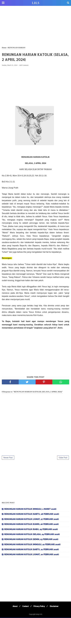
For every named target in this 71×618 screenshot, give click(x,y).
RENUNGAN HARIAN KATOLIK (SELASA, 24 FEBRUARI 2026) (32, 535)
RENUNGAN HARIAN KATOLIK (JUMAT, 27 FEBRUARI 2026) (31, 519)
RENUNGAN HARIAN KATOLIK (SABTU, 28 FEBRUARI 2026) (31, 514)
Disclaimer (54, 607)
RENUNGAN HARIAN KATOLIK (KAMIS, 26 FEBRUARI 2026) (31, 524)
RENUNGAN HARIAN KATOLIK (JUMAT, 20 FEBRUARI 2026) (31, 555)
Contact (25, 607)
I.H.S (35, 3)
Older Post (63, 458)
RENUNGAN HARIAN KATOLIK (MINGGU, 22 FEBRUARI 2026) (32, 545)
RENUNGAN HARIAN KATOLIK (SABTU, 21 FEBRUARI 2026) (31, 550)
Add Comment (23, 65)
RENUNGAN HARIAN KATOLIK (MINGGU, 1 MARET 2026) (30, 509)
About (14, 607)
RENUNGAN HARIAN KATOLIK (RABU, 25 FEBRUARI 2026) (31, 529)
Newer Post (8, 458)
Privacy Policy (39, 607)
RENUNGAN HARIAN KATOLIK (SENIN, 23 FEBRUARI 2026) (31, 540)
